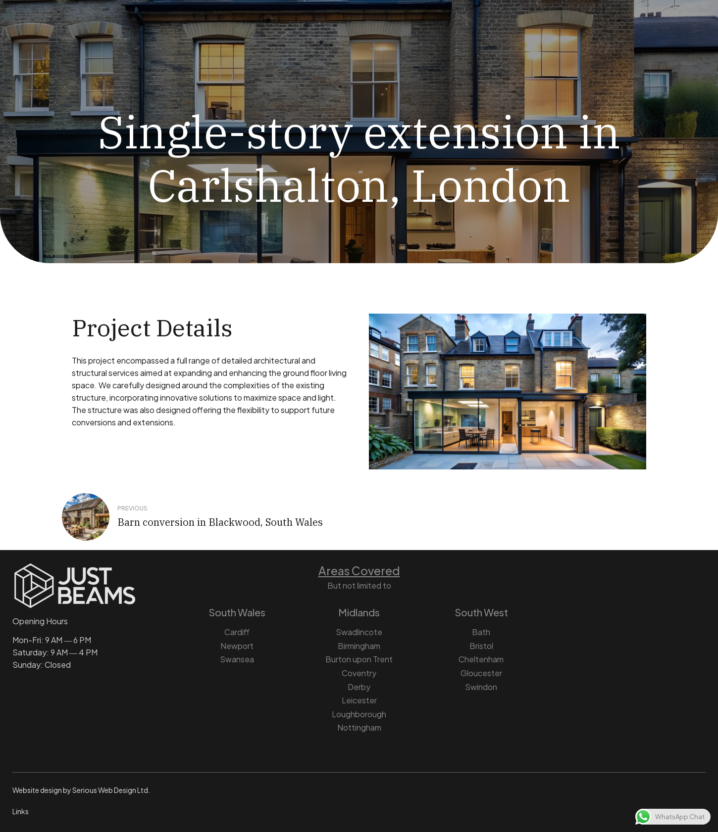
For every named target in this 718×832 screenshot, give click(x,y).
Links (20, 811)
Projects (436, 31)
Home (122, 31)
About (170, 31)
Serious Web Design (104, 790)
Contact (494, 31)
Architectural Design (356, 31)
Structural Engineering (249, 31)
